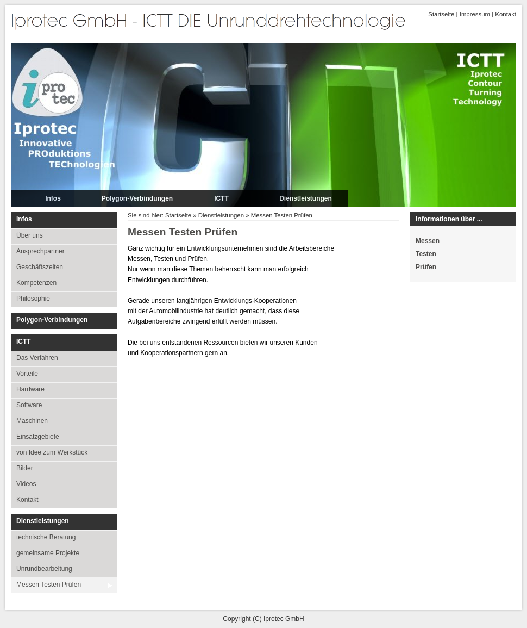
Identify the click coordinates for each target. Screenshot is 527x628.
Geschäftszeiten (39, 267)
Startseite (441, 14)
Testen (426, 254)
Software (29, 405)
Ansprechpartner (40, 251)
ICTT (221, 198)
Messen (428, 241)
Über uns (29, 235)
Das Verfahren (37, 358)
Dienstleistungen (305, 198)
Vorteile (27, 373)
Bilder (24, 468)
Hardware (30, 389)
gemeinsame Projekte (47, 553)
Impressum (475, 14)
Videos (26, 484)
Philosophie (33, 298)
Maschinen (32, 421)
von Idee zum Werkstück (51, 452)
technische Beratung (46, 537)
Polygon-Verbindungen (137, 198)
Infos (53, 198)
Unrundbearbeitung (44, 569)
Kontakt (505, 14)
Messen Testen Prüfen (48, 584)
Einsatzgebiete (37, 436)
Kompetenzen (36, 283)
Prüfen (426, 267)
